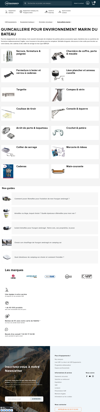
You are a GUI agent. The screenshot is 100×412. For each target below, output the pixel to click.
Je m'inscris (35, 359)
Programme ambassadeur (63, 327)
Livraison (57, 350)
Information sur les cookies (63, 359)
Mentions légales (60, 356)
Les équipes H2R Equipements (46, 405)
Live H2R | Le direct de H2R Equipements (68, 324)
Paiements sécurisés (61, 338)
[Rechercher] (47, 3)
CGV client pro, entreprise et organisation (21, 405)
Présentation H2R (60, 353)
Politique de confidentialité (26, 403)
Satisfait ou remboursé (62, 341)
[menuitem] (11, 12)
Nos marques (59, 321)
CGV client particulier (64, 403)
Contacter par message (85, 372)
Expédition (58, 344)
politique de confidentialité (74, 389)
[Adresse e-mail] (17, 359)
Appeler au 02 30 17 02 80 (64, 372)
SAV (56, 347)
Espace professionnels (62, 330)
